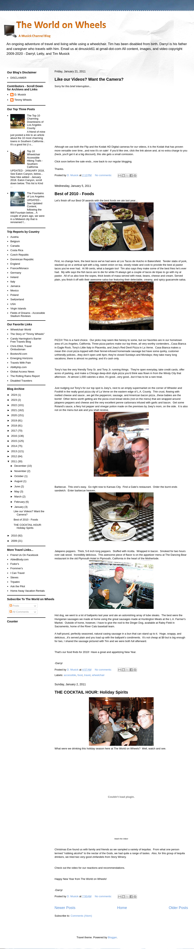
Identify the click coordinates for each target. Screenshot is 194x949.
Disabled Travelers (21, 380)
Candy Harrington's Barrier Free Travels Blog (25, 340)
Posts (14, 605)
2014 (14, 446)
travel (87, 675)
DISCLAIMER (18, 77)
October (19, 476)
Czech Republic (19, 254)
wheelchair (98, 675)
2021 (14, 410)
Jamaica (15, 286)
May (17, 491)
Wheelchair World (20, 329)
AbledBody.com (19, 559)
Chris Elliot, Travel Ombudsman (21, 348)
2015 (14, 440)
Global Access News (22, 371)
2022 (14, 405)
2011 (14, 461)
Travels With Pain (20, 362)
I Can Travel (17, 572)
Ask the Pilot (17, 586)
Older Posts (178, 908)
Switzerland (17, 299)
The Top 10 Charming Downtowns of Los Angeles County (35, 122)
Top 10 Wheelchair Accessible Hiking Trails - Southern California (35, 159)
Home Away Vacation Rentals (27, 590)
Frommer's (16, 568)
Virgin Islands (18, 308)
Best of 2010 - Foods (74, 193)
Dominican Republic (22, 259)
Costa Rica (16, 250)
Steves (14, 577)
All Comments (19, 611)
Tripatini (15, 581)
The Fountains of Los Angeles (35, 195)
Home (122, 908)
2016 (14, 435)
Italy (12, 281)
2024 (14, 394)
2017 (14, 430)
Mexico (14, 290)
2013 (14, 451)
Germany (15, 272)
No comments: (104, 175)
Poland (14, 294)
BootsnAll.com (18, 353)
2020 (14, 415)
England (15, 263)
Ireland (14, 277)
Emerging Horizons (21, 358)
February (20, 501)
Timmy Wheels (23, 99)
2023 (14, 399)
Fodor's (14, 563)
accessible (70, 675)
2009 (14, 540)
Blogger (112, 937)
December (20, 465)
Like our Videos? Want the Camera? (89, 79)
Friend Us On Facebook (24, 554)
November (20, 471)
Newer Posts (65, 908)
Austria (14, 236)
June (17, 486)
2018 (14, 425)
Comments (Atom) (81, 915)
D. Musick (20, 94)
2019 (14, 420)
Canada (15, 245)
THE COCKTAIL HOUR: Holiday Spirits (91, 692)
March (18, 496)
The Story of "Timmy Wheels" (27, 333)
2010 (14, 535)
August (18, 481)
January (19, 506)
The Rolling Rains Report (25, 376)
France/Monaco (19, 268)
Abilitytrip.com (18, 367)
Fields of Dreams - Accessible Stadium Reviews (27, 314)
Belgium (15, 241)
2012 (14, 456)
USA (13, 304)
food (79, 675)
